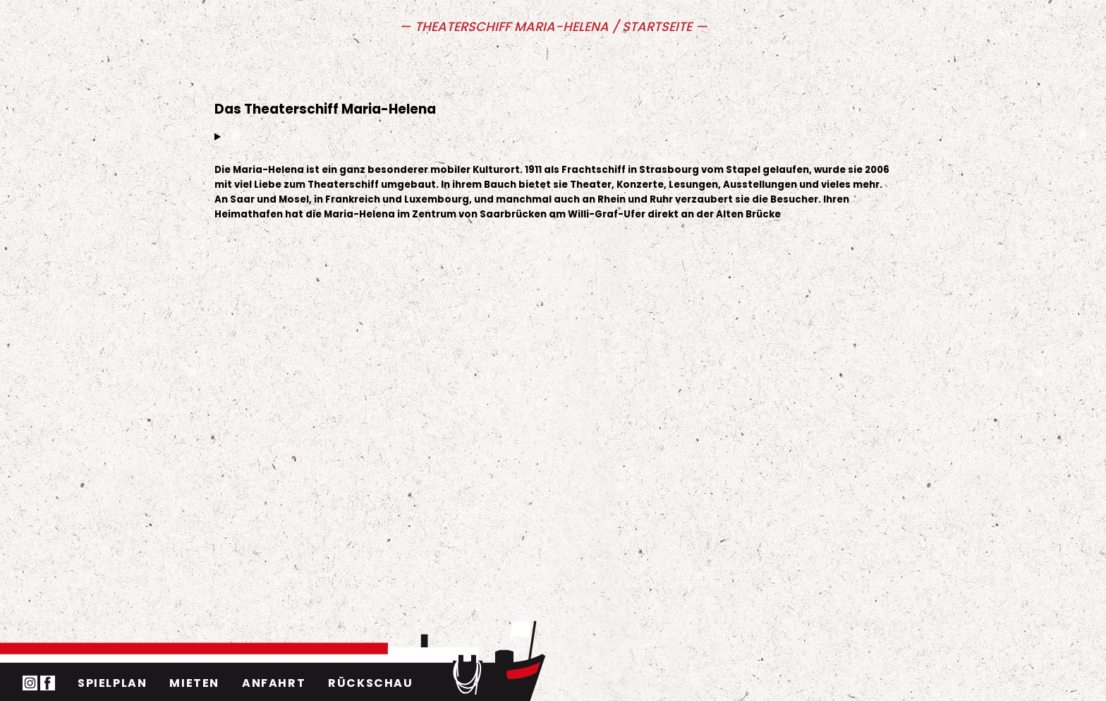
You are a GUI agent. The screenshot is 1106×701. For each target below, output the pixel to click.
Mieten (194, 683)
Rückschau (370, 683)
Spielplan (112, 683)
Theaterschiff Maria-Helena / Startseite (555, 26)
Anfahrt (273, 683)
